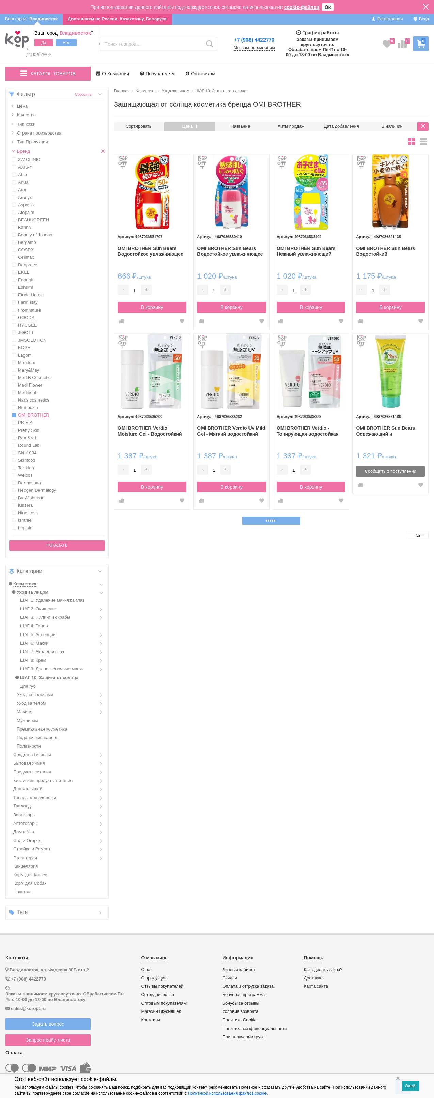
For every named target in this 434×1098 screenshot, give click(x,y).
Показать (56, 545)
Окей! (410, 1085)
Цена (189, 126)
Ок (328, 7)
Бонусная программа (244, 994)
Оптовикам (200, 73)
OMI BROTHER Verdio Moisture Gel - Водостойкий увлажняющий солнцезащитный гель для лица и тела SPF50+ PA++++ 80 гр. (150, 431)
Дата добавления (341, 126)
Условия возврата (241, 1011)
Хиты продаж (291, 126)
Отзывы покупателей (162, 986)
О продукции (153, 978)
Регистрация (387, 18)
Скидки (230, 978)
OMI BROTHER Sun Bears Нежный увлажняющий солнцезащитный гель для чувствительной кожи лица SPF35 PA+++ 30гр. (309, 251)
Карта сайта (316, 986)
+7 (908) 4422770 (254, 40)
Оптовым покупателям (164, 1003)
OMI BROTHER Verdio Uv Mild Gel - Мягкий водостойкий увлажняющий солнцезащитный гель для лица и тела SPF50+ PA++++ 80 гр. (231, 431)
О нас (146, 969)
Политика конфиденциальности (255, 1028)
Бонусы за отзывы (241, 1003)
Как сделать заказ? (323, 969)
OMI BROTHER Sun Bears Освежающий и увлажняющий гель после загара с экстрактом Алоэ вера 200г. (386, 431)
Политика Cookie (240, 1020)
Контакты (150, 1020)
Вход (421, 18)
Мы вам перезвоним (254, 47)
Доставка (313, 978)
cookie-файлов (301, 7)
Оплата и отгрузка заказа (248, 986)
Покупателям (157, 73)
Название (240, 126)
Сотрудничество (157, 994)
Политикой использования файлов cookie (227, 1093)
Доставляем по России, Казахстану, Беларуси (117, 18)
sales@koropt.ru (28, 1008)
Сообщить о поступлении (390, 471)
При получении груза (244, 1037)
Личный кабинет (239, 969)
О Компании (112, 73)
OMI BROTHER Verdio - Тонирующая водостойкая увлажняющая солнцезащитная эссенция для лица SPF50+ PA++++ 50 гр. (309, 431)
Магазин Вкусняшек (161, 1011)
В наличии (392, 126)
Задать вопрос (48, 1024)
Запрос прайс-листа (48, 1040)
